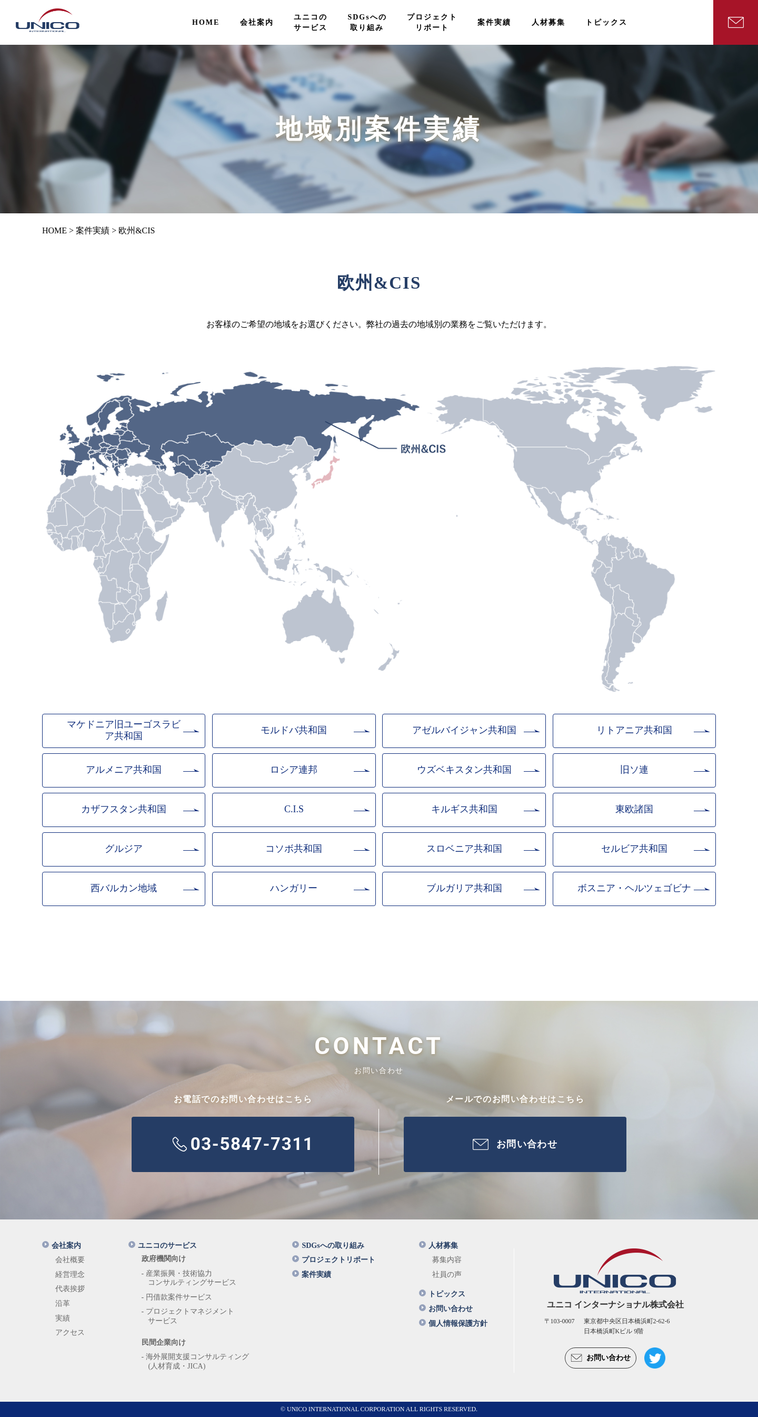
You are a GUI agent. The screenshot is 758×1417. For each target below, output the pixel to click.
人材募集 (438, 1245)
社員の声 (447, 1274)
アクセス (70, 1332)
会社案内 (61, 1245)
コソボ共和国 (293, 848)
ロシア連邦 (293, 769)
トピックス (442, 1294)
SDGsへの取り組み (328, 1245)
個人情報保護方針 (453, 1323)
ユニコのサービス (162, 1245)
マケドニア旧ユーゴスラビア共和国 (124, 730)
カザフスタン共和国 (123, 809)
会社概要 (70, 1260)
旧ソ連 (634, 769)
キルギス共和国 (464, 809)
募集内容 (447, 1260)
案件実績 (311, 1274)
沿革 (62, 1303)
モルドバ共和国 (294, 730)
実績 (62, 1318)
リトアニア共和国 (634, 730)
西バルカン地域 (124, 888)
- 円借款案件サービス (177, 1297)
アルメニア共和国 (124, 769)
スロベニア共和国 (464, 848)
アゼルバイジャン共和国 (464, 730)
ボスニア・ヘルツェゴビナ (634, 888)
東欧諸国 (634, 809)
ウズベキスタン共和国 (464, 769)
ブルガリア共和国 (464, 888)
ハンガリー (293, 888)
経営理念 (70, 1274)
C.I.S (294, 809)
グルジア (124, 848)
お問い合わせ (446, 1309)
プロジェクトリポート (333, 1260)
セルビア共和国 (634, 848)
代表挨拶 (70, 1289)
